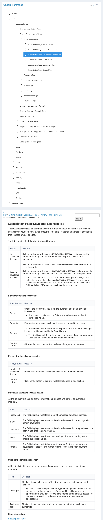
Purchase (17, 152)
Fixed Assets (19, 188)
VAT (15, 193)
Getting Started (20, 24)
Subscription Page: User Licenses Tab (40, 49)
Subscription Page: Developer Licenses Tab (42, 55)
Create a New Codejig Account (29, 29)
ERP (11, 19)
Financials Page (28, 75)
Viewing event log (25, 116)
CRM (16, 162)
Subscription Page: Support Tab (38, 70)
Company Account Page (31, 80)
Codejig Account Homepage (28, 142)
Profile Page (26, 85)
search (78, 219)
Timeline (17, 183)
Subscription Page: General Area (38, 44)
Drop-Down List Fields (26, 137)
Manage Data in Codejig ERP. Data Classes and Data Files (40, 131)
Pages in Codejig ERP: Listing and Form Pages (36, 126)
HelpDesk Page (28, 101)
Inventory (17, 157)
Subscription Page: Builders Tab (38, 60)
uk (94, 5)
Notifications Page (29, 96)
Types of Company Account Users (31, 111)
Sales (16, 147)
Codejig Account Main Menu (29, 34)
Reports (17, 167)
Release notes (15, 203)
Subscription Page (29, 39)
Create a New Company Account (30, 106)
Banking (17, 178)
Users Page (26, 90)
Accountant (18, 173)
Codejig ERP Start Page (27, 121)
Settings (17, 198)
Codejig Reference (13, 5)
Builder (12, 14)
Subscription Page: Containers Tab (39, 65)
